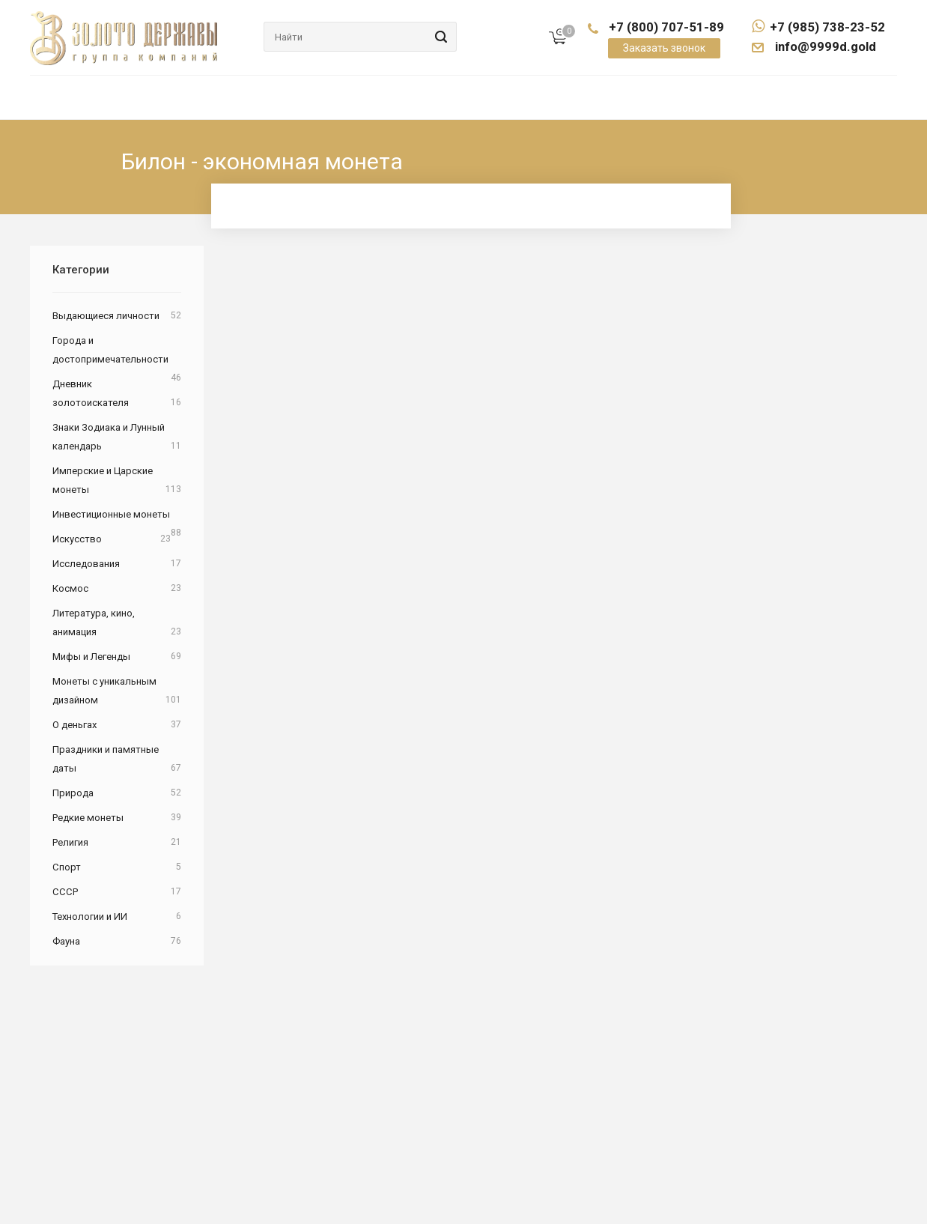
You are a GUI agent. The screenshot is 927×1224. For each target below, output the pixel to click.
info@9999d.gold (824, 46)
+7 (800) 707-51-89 (666, 26)
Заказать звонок (664, 48)
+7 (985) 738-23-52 (818, 26)
